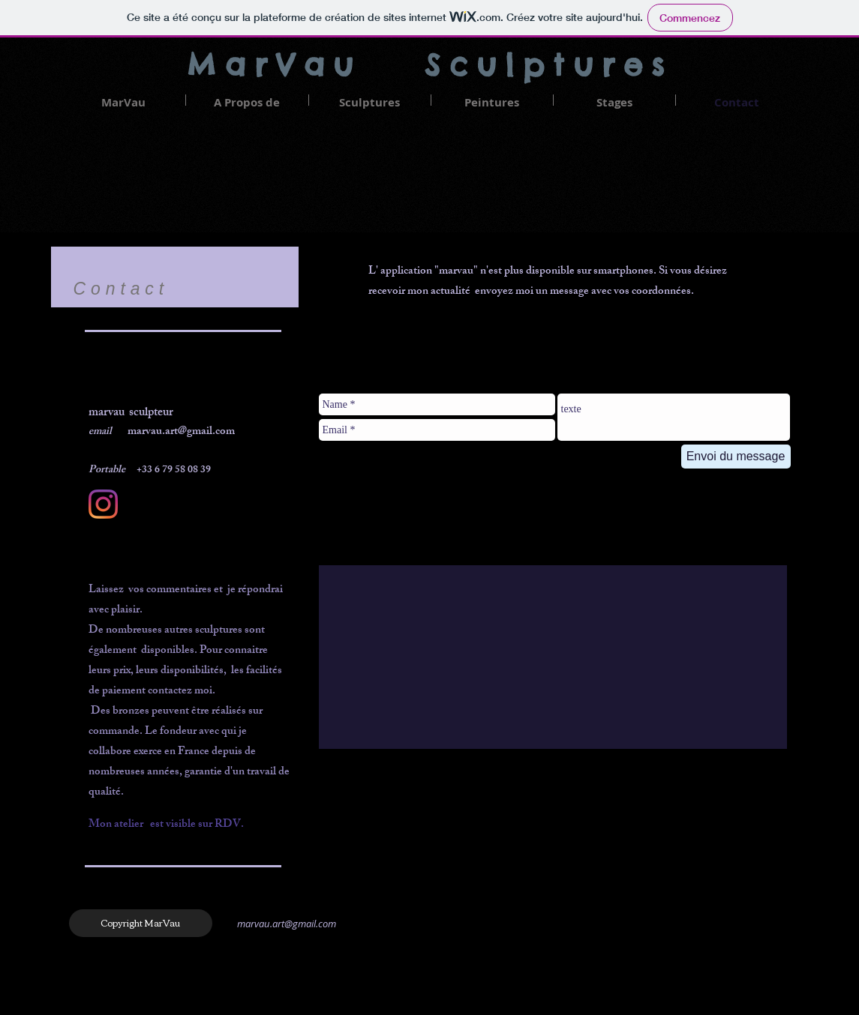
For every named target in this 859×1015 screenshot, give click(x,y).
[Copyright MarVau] (140, 923)
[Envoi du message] (736, 457)
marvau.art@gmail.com (286, 923)
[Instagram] (103, 504)
